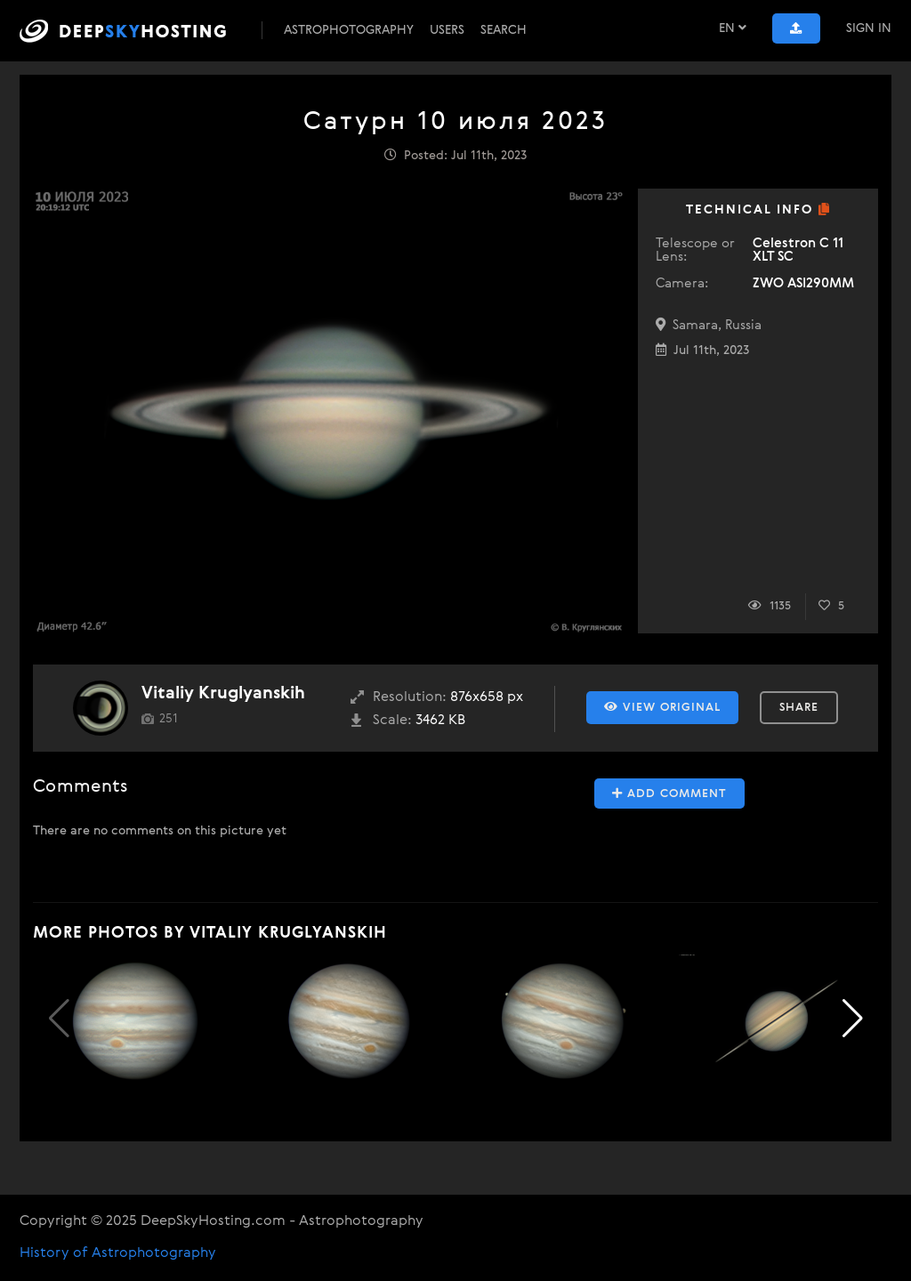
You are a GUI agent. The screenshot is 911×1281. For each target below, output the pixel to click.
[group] (135, 1021)
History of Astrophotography (118, 1253)
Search (503, 30)
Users (447, 30)
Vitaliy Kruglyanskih (223, 693)
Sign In (868, 28)
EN (732, 28)
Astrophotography (349, 30)
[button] (852, 1018)
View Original (662, 707)
